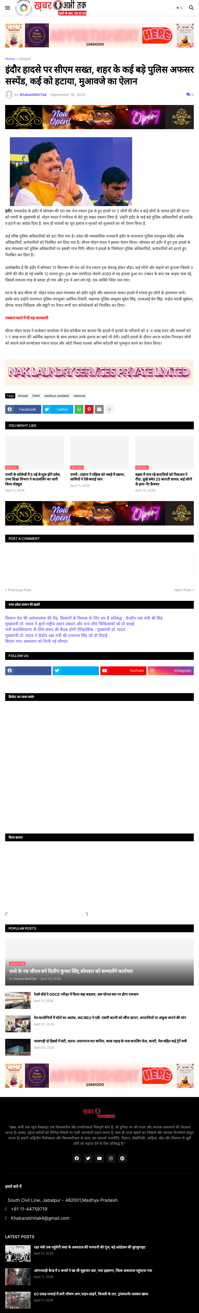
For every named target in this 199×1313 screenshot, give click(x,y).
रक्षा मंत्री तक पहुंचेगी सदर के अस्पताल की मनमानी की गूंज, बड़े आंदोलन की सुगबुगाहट (89, 1247)
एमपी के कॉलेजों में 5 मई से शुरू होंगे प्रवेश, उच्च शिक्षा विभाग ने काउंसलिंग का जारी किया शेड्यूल (33, 479)
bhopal (25, 59)
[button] (7, 7)
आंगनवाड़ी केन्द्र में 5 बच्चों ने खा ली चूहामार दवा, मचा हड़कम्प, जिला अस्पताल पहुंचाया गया (93, 1270)
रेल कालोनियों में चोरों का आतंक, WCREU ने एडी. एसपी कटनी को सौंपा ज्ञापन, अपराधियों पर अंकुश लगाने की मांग (110, 1017)
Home (10, 59)
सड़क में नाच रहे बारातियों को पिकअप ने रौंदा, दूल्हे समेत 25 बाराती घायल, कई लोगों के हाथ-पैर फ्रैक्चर (163, 479)
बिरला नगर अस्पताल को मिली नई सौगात (36, 641)
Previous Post (19, 590)
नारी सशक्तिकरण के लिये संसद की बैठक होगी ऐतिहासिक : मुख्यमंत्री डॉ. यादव (65, 629)
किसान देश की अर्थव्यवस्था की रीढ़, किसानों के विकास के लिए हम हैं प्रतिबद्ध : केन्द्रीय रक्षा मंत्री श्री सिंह (84, 618)
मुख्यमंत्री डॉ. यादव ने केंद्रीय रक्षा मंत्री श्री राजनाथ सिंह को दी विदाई (56, 635)
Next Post (182, 590)
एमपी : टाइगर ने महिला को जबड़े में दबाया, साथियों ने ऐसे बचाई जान (97, 476)
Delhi (36, 396)
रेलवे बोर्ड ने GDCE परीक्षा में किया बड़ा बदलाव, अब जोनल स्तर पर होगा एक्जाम (86, 994)
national (79, 396)
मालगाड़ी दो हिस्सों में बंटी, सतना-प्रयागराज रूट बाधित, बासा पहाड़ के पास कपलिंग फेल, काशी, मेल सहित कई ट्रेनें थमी (110, 1041)
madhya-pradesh (56, 396)
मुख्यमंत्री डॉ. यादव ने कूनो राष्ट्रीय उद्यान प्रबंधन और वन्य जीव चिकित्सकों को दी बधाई (69, 623)
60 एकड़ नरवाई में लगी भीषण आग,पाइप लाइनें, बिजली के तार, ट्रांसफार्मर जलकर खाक (91, 1294)
